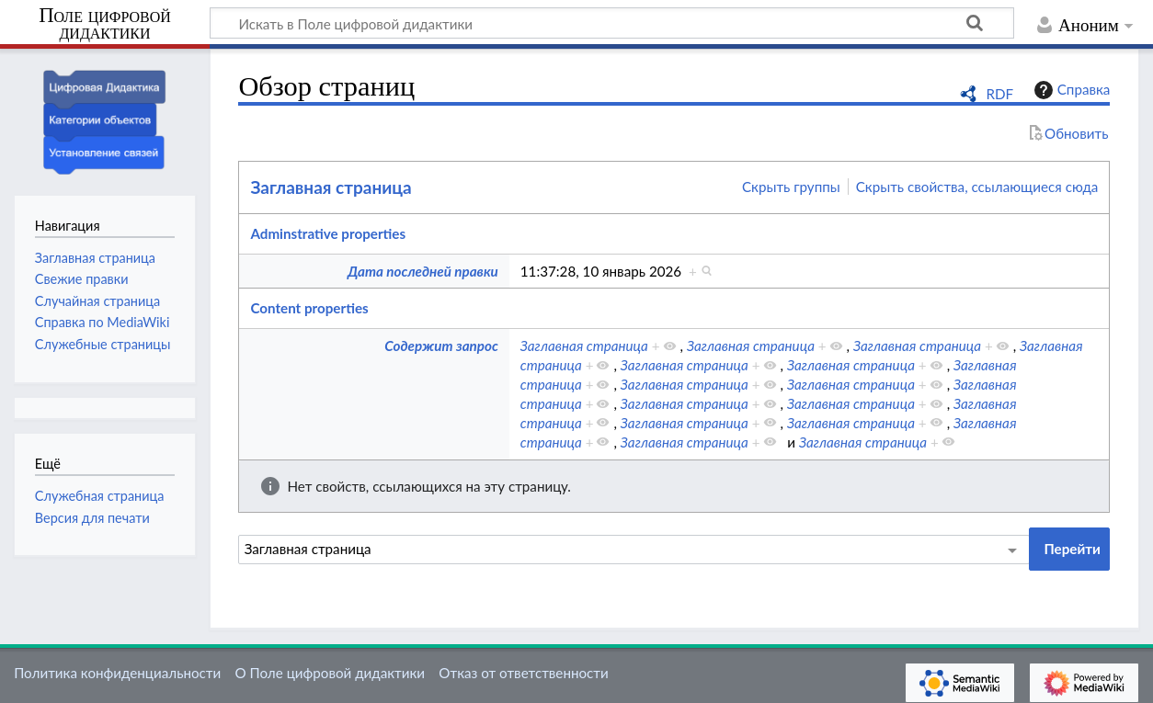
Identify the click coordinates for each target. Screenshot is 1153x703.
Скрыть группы (791, 186)
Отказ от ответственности (523, 672)
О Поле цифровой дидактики (329, 672)
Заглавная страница (330, 187)
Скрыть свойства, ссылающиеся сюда (977, 186)
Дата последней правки (423, 271)
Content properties (309, 308)
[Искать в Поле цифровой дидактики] (612, 23)
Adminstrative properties (327, 233)
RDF (999, 93)
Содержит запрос (440, 345)
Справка (1070, 90)
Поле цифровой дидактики (105, 24)
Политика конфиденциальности (117, 672)
